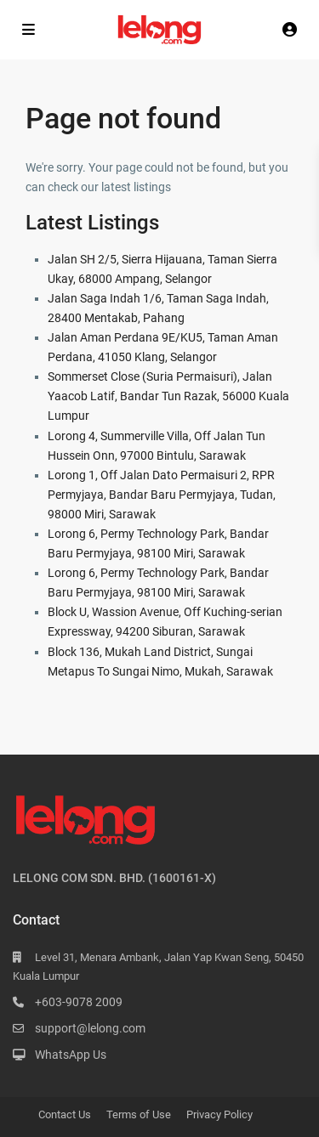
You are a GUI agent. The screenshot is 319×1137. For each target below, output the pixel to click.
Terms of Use (138, 1114)
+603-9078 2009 (78, 1002)
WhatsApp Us (70, 1054)
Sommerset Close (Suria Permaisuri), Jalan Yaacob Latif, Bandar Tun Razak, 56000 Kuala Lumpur (168, 396)
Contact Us (64, 1114)
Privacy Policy (219, 1114)
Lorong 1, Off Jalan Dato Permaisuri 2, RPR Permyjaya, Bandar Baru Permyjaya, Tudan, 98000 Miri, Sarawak (162, 494)
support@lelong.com (90, 1028)
